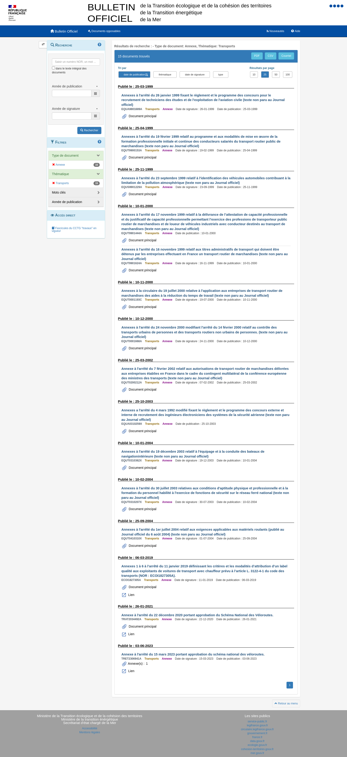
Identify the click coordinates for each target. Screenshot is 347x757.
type (220, 74)
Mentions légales (89, 732)
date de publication (134, 74)
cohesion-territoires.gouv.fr (257, 749)
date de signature (195, 74)
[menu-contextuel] (53, 67)
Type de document (65, 155)
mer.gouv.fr (257, 753)
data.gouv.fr (257, 741)
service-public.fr (257, 721)
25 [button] (265, 74)
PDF (257, 55)
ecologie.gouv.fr (257, 745)
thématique (165, 74)
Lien (130, 595)
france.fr (257, 737)
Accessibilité (89, 728)
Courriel (286, 55)
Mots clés (59, 192)
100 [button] (288, 74)
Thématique (60, 174)
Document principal (142, 116)
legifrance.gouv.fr (257, 725)
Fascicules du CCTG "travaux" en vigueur (74, 230)
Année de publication (67, 202)
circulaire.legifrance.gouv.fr (257, 729)
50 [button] (276, 74)
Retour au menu (286, 703)
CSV (271, 55)
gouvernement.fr (257, 733)
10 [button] (254, 74)
